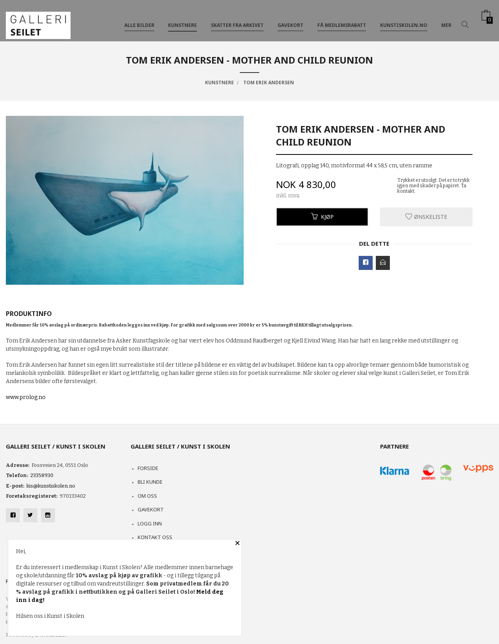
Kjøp (322, 216)
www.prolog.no (26, 397)
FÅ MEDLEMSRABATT (341, 19)
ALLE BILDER (139, 19)
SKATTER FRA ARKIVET (237, 19)
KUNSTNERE (182, 19)
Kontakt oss (155, 537)
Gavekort (151, 509)
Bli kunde (150, 481)
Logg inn (150, 523)
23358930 (41, 475)
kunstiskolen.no (403, 19)
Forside (148, 468)
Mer (446, 19)
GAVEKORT (290, 19)
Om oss (147, 495)
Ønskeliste (426, 216)
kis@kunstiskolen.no (51, 486)
